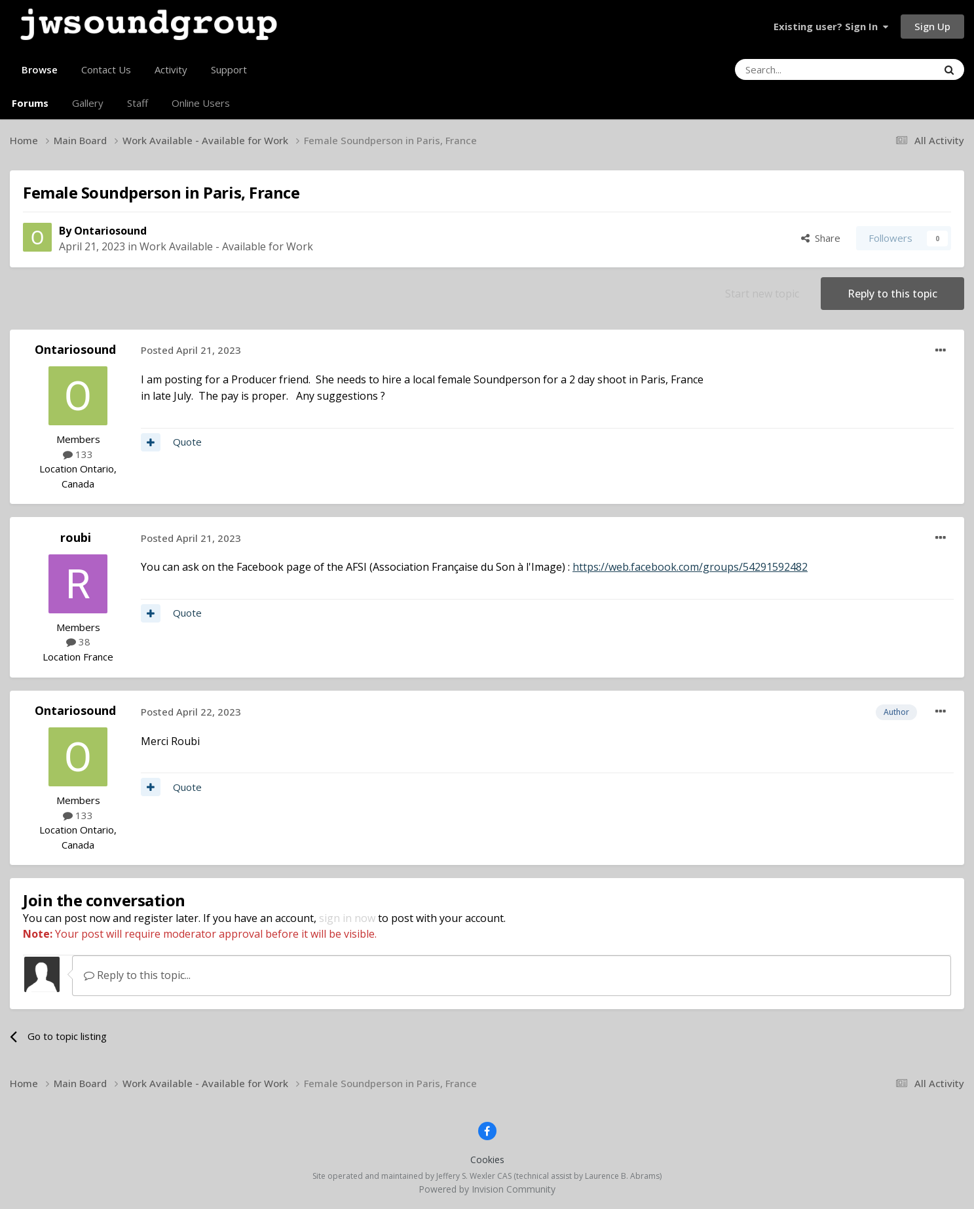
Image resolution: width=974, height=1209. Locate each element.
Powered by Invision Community (487, 1189)
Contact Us (106, 69)
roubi (75, 537)
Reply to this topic (892, 293)
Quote (187, 441)
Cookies (487, 1159)
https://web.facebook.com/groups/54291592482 (690, 567)
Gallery (87, 102)
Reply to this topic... (137, 975)
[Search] (803, 69)
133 (78, 454)
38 (78, 641)
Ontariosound (110, 230)
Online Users (201, 102)
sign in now (347, 918)
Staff (137, 102)
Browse (40, 74)
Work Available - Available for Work (226, 246)
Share (820, 237)
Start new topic (762, 293)
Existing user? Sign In (831, 26)
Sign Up (932, 26)
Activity (171, 69)
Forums (30, 102)
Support (229, 69)
